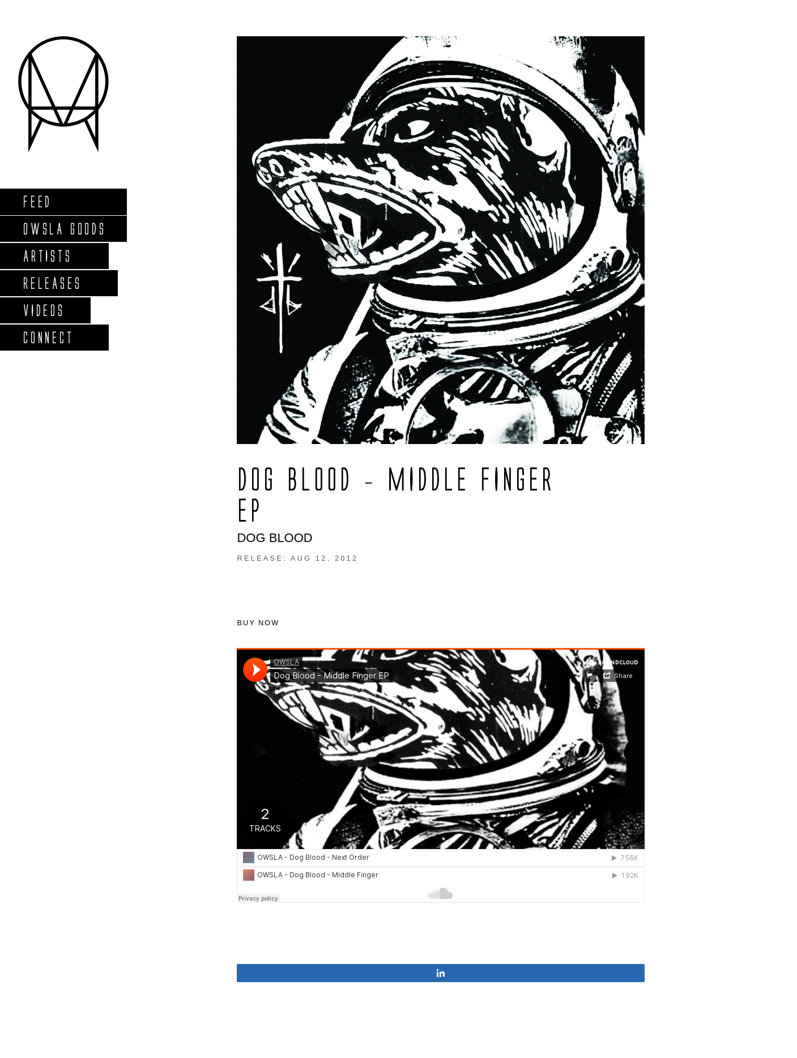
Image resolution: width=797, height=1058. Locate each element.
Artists (47, 255)
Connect (48, 337)
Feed (37, 201)
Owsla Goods (64, 228)
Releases (52, 283)
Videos (44, 310)
